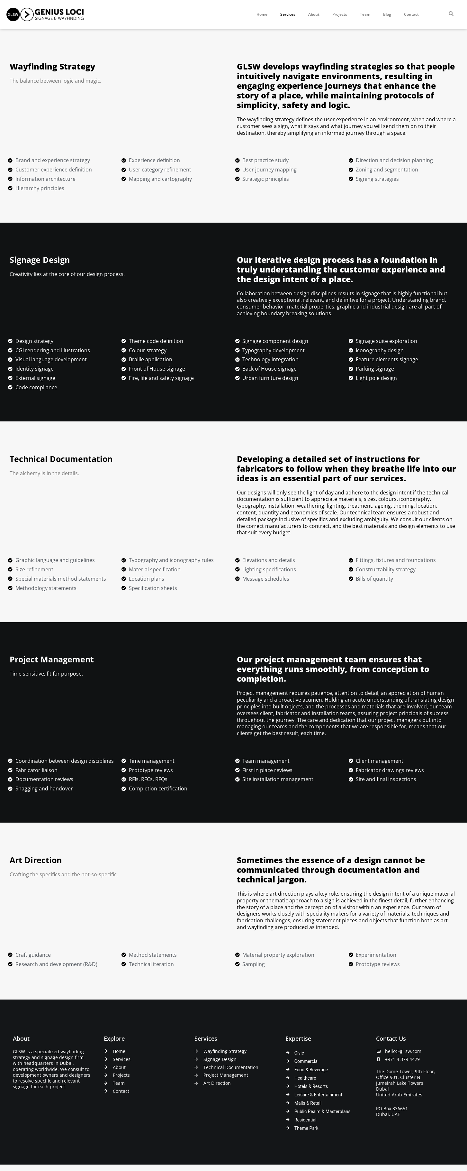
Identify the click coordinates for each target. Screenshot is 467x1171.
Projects (339, 14)
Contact (411, 14)
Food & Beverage (311, 1068)
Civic (299, 1051)
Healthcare (305, 1077)
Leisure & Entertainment (318, 1094)
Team (365, 14)
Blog (387, 14)
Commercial (306, 1060)
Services (287, 14)
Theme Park (306, 1128)
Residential (305, 1119)
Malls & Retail (308, 1102)
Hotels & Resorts (311, 1085)
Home (261, 14)
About (313, 14)
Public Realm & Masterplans (322, 1111)
